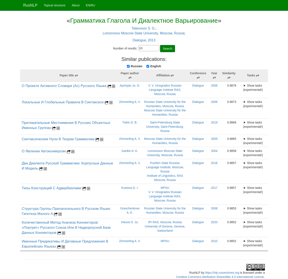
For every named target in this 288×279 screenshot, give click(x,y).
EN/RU (90, 5)
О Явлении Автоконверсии (44, 151)
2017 (214, 187)
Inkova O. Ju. (129, 222)
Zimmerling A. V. (130, 102)
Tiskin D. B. (129, 122)
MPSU (165, 187)
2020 (214, 222)
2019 (214, 122)
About (75, 5)
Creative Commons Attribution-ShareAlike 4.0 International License (220, 277)
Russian (136, 66)
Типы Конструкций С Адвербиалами (52, 188)
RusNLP (30, 5)
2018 (214, 163)
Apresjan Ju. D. (130, 85)
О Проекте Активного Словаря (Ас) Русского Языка (64, 86)
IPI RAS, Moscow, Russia (165, 222)
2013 (152, 40)
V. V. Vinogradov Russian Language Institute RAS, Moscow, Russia (165, 90)
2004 (214, 151)
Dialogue (139, 40)
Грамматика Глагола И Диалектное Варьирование (144, 20)
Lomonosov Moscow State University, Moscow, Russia (143, 33)
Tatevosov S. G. (144, 28)
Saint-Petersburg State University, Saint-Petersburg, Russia (165, 127)
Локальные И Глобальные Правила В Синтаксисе (63, 102)
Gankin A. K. (130, 151)
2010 (214, 241)
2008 (214, 85)
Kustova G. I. (129, 187)
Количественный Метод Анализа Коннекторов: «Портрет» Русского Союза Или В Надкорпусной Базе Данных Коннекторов (66, 227)
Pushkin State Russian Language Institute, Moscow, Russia (165, 167)
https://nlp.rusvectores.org (222, 272)
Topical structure (54, 5)
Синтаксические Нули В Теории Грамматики (59, 139)
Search (167, 48)
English (155, 66)
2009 (214, 138)
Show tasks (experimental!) (253, 87)
